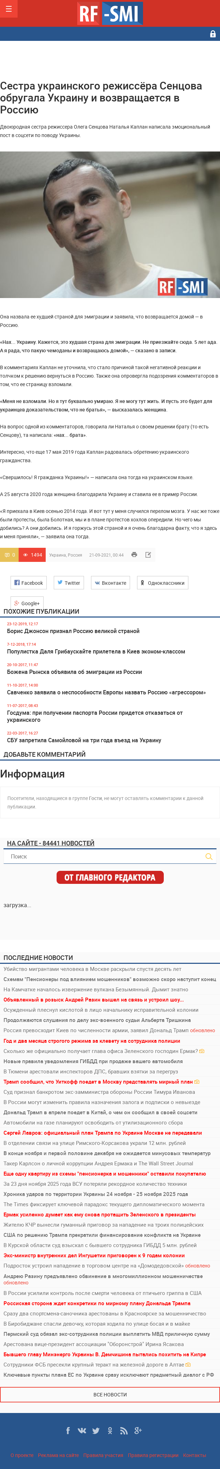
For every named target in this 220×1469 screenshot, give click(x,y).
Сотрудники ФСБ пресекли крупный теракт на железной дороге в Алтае (97, 1364)
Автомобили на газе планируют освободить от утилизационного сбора (93, 1122)
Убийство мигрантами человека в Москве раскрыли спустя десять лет (92, 969)
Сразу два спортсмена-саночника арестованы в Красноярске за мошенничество (105, 1313)
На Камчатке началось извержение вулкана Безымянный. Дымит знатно (96, 989)
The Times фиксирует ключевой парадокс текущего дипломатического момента (104, 1204)
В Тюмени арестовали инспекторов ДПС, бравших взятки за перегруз (91, 1071)
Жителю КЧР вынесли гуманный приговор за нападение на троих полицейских (103, 1224)
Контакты (194, 1455)
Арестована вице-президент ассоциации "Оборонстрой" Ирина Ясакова (94, 1344)
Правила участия (103, 1455)
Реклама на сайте (58, 1455)
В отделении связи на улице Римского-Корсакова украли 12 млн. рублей (95, 1143)
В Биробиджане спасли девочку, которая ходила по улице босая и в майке (97, 1323)
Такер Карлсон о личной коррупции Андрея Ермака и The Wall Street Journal (98, 1163)
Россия (75, 555)
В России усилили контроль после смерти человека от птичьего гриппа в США (103, 1293)
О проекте (22, 1455)
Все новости (110, 1394)
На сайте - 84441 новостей (51, 843)
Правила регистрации (153, 1455)
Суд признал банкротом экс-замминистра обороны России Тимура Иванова (99, 1092)
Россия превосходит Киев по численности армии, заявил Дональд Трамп (109, 1030)
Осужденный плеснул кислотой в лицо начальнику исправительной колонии (101, 1009)
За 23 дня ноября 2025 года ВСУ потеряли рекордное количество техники (95, 1183)
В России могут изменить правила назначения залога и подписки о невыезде (102, 1102)
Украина (57, 555)
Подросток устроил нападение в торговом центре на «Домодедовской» (107, 1265)
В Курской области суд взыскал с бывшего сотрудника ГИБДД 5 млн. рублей (100, 1245)
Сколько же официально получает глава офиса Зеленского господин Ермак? (104, 1051)
